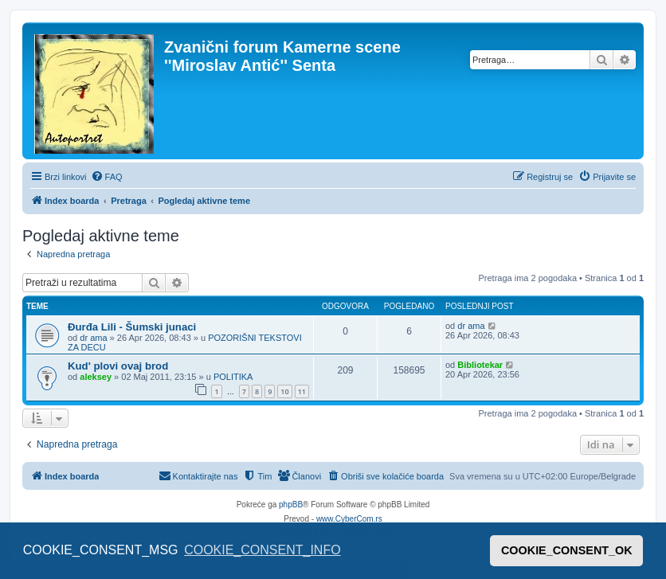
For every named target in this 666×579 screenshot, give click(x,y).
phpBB (291, 504)
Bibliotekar (480, 365)
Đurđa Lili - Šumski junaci (132, 327)
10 (284, 391)
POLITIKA (233, 376)
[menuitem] (107, 176)
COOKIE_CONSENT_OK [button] (567, 550)
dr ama (93, 337)
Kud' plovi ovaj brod (118, 366)
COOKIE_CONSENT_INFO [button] (262, 550)
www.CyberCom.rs (349, 518)
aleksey (96, 376)
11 (302, 391)
